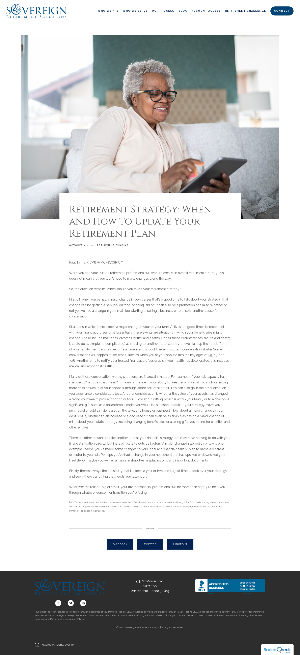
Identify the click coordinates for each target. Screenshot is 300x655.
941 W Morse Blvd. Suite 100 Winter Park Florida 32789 (150, 586)
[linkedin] (82, 603)
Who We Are (108, 10)
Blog (183, 10)
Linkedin (180, 544)
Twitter (150, 544)
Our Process (163, 10)
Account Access (206, 10)
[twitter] (71, 603)
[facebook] (58, 603)
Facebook (119, 544)
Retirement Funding (113, 245)
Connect (282, 10)
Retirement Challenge (245, 10)
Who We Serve (135, 10)
